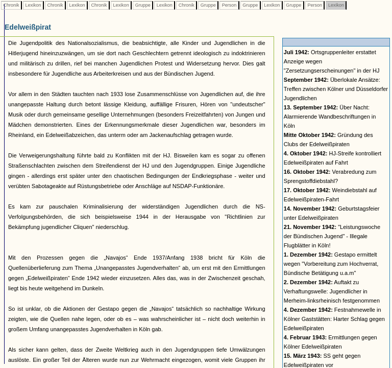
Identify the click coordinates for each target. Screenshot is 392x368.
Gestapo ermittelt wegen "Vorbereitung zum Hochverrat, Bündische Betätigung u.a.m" (331, 263)
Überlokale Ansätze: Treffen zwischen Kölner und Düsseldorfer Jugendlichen (336, 89)
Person (229, 5)
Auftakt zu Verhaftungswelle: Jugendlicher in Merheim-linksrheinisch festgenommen (332, 291)
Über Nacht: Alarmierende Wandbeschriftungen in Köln (330, 116)
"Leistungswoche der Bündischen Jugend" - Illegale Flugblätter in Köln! (332, 236)
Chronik (11, 5)
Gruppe (143, 5)
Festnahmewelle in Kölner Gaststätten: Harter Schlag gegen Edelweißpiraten (334, 319)
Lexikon (33, 5)
